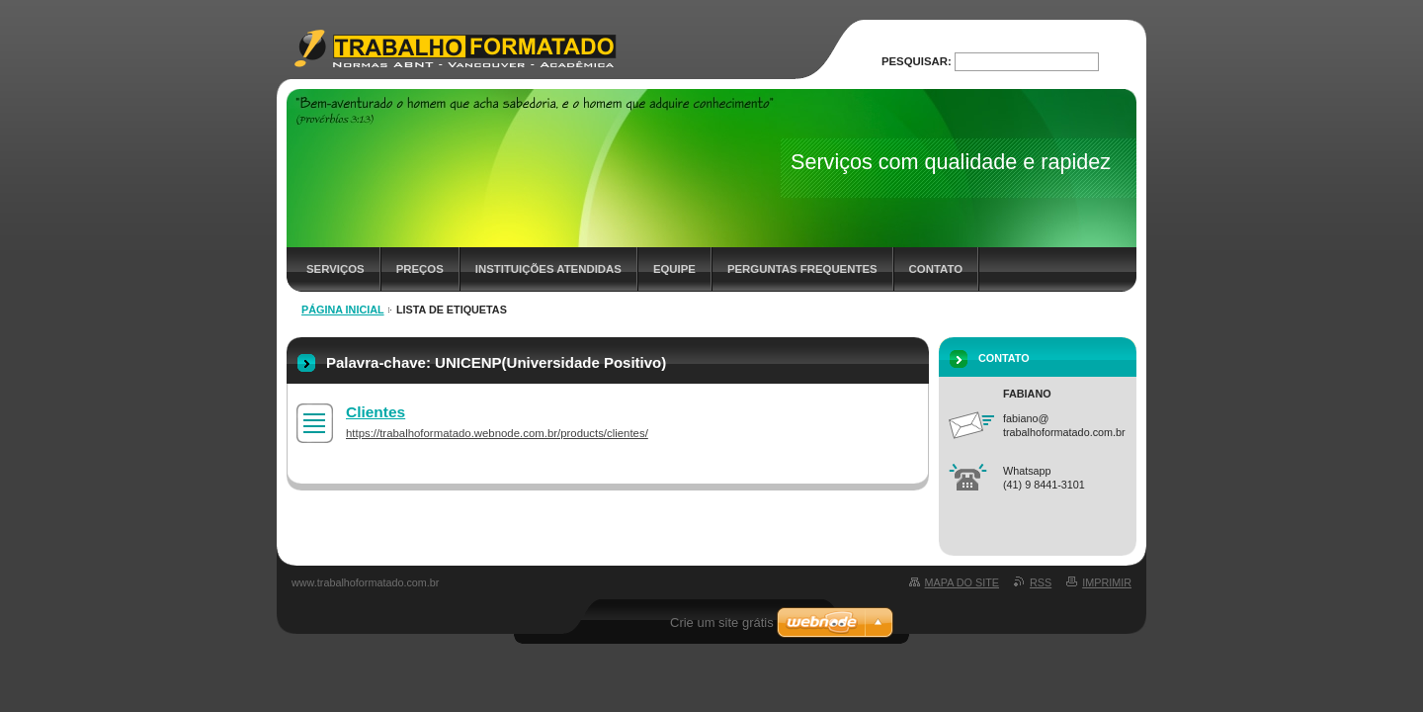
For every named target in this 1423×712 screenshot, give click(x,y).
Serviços (335, 269)
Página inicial (342, 309)
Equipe (674, 269)
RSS (1040, 582)
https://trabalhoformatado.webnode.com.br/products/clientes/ (497, 433)
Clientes (375, 411)
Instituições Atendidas (548, 269)
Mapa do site (962, 582)
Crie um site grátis (722, 622)
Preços (420, 269)
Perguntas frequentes (802, 269)
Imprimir (1106, 582)
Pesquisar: (916, 61)
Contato (936, 269)
